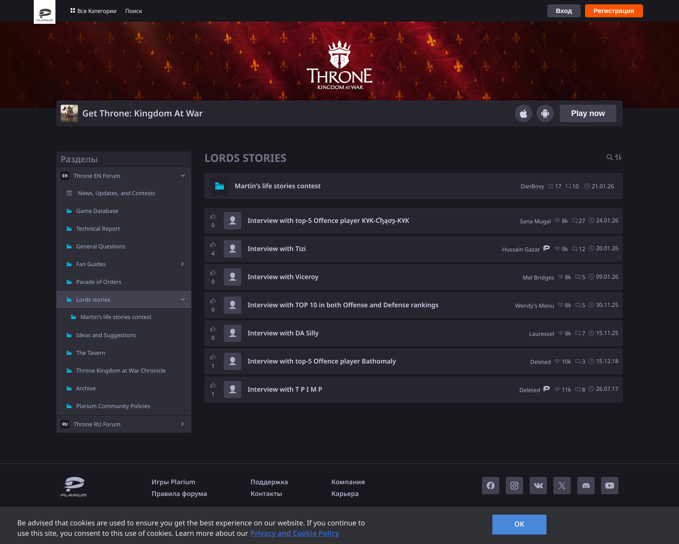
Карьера (345, 493)
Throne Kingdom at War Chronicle (121, 370)
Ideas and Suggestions (106, 335)
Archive (86, 388)
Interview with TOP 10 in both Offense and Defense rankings (343, 305)
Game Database (97, 211)
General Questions (100, 246)
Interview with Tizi (277, 249)
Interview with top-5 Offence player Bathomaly (322, 361)
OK (519, 524)
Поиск (133, 11)
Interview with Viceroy (283, 277)
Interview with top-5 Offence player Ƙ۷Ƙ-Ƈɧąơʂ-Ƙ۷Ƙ (328, 220)
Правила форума (179, 493)
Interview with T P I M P (285, 389)
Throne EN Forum (97, 176)
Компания (348, 482)
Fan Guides (91, 264)
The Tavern (90, 353)
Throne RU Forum (97, 424)
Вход (564, 10)
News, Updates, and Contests (116, 193)
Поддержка (269, 482)
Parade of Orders (98, 282)
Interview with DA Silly (283, 333)
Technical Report (98, 228)
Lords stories (93, 299)
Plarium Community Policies (113, 406)
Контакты (266, 493)
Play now (588, 113)
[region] (339, 525)
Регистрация (614, 10)
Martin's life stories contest (116, 317)
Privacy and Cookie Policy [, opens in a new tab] (294, 533)
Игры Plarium (173, 482)
